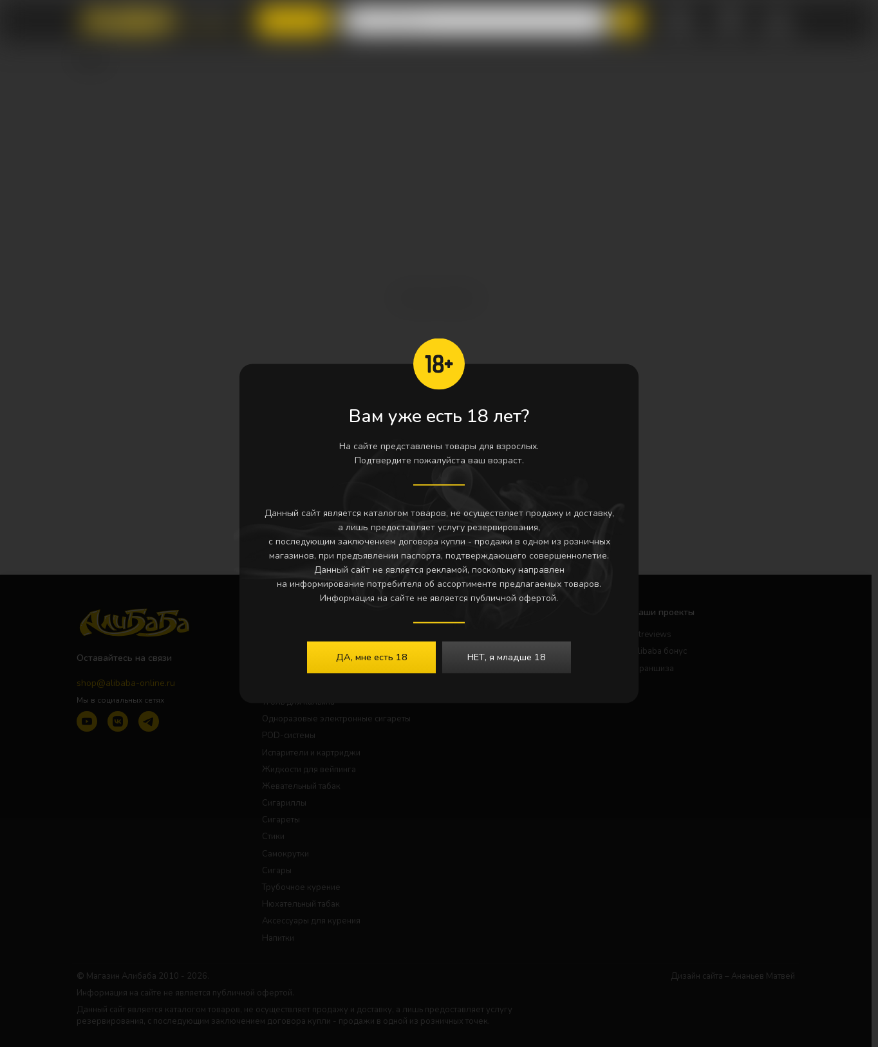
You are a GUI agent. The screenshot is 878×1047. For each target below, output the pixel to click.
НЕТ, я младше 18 (506, 656)
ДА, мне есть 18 (371, 656)
